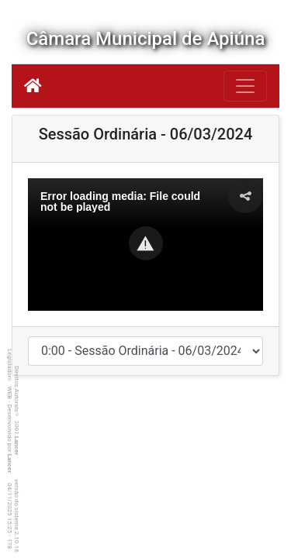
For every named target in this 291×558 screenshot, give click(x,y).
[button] (146, 243)
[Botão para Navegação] (245, 86)
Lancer (16, 446)
